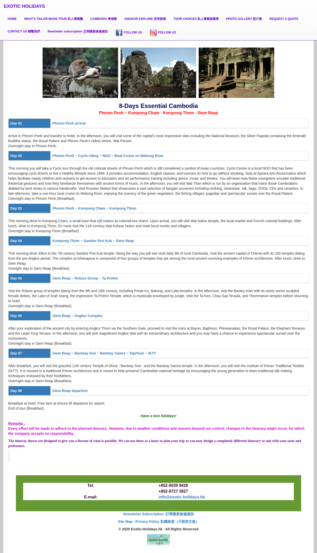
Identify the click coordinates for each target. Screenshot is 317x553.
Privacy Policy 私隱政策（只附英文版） (167, 522)
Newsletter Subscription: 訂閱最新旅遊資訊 (158, 514)
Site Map (125, 522)
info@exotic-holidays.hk (181, 497)
